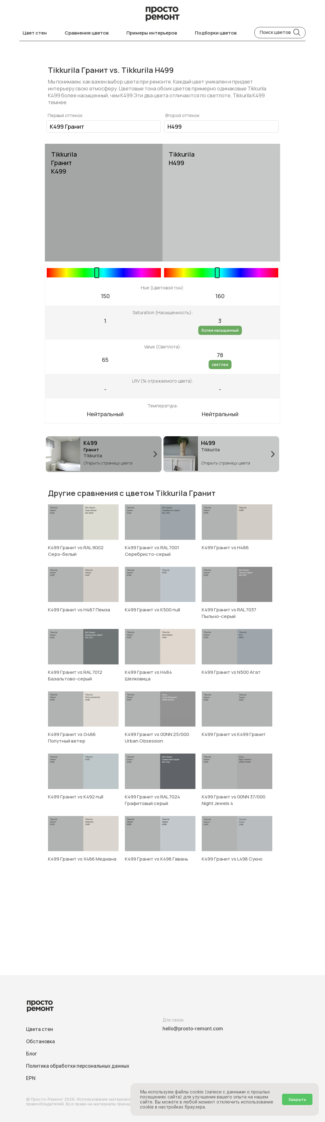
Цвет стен (35, 33)
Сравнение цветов (87, 33)
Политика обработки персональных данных (77, 1066)
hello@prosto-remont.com (192, 1029)
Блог (31, 1054)
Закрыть (297, 1099)
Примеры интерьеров (151, 33)
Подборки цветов (216, 33)
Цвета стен (39, 1029)
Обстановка (40, 1041)
